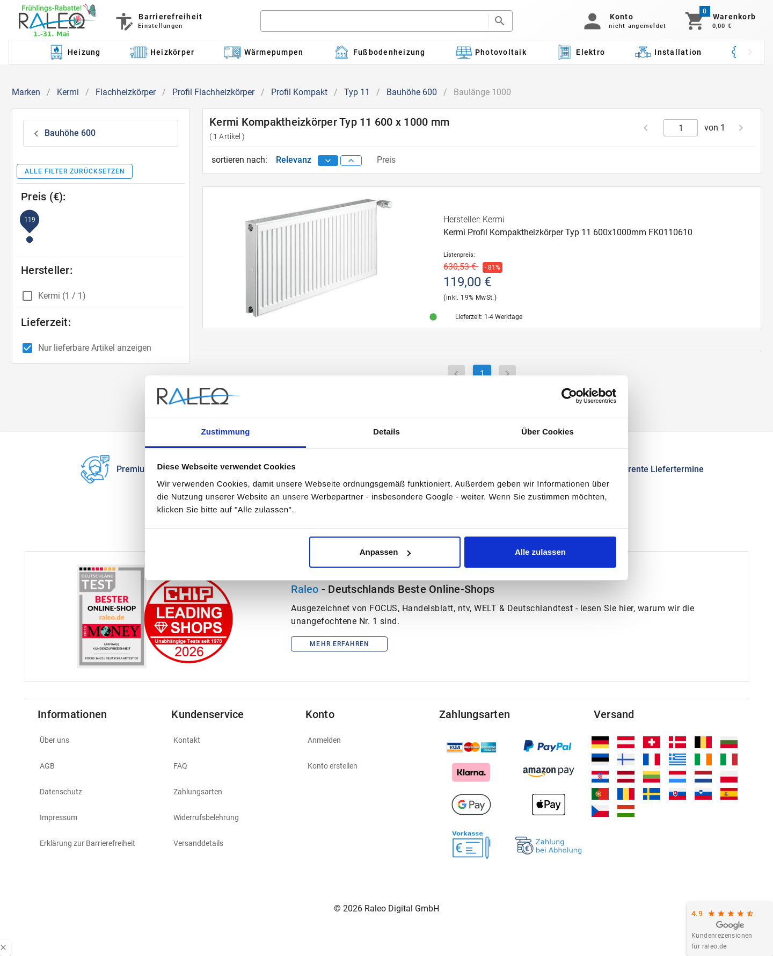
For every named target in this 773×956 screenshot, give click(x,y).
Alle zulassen (540, 551)
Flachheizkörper (126, 92)
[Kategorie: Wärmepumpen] (264, 52)
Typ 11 (357, 92)
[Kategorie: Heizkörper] (162, 52)
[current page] (681, 128)
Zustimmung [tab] (225, 431)
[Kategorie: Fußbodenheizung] (379, 52)
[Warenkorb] (719, 21)
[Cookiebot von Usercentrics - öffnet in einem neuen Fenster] (569, 396)
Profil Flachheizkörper (213, 92)
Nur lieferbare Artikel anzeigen (94, 348)
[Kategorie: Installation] (668, 52)
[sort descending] (328, 160)
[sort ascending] (351, 160)
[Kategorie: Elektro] (580, 52)
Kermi (68, 92)
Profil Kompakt (299, 92)
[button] (623, 21)
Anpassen (385, 551)
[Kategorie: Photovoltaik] (490, 52)
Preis (386, 160)
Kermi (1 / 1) (62, 296)
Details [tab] (386, 431)
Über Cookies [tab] (547, 431)
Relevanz (294, 160)
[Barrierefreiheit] (158, 21)
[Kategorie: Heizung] (74, 52)
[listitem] (98, 740)
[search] (374, 21)
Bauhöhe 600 (411, 92)
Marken (26, 92)
